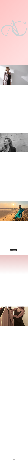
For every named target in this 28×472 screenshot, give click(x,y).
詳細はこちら (12, 250)
